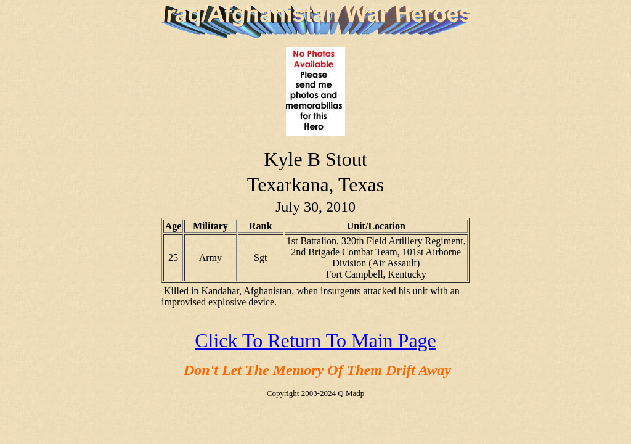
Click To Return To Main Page (315, 340)
